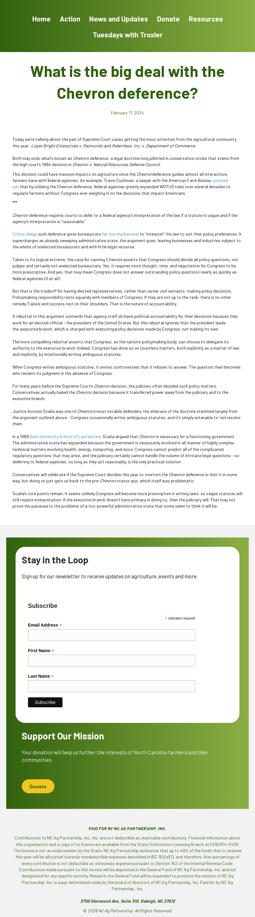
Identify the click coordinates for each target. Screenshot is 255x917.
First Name (41, 651)
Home (41, 18)
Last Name (41, 676)
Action (70, 18)
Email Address (45, 625)
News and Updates (118, 18)
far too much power (120, 233)
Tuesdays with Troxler (128, 34)
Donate (168, 18)
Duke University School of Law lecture (65, 436)
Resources (206, 18)
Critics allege (24, 233)
